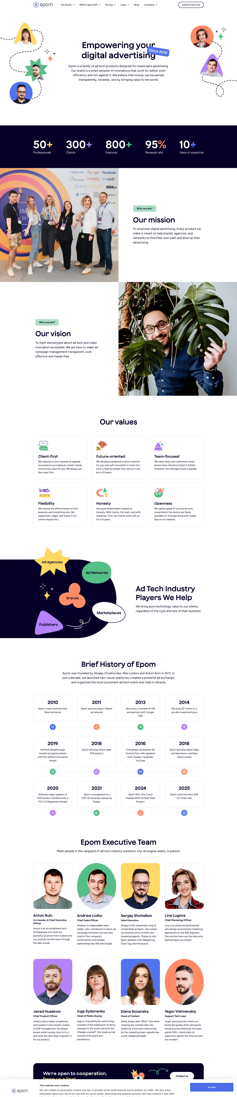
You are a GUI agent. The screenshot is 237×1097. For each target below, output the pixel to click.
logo (43, 5)
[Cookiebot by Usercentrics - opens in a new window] (19, 1091)
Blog (136, 4)
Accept (212, 1072)
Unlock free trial (191, 4)
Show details (47, 1091)
